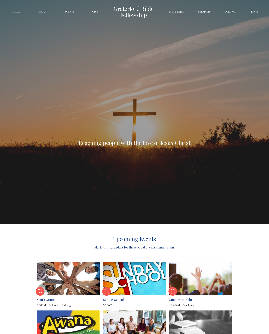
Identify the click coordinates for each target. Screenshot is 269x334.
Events (69, 11)
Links (255, 11)
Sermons (204, 11)
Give (95, 11)
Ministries (176, 11)
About (42, 11)
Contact (230, 11)
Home (16, 11)
